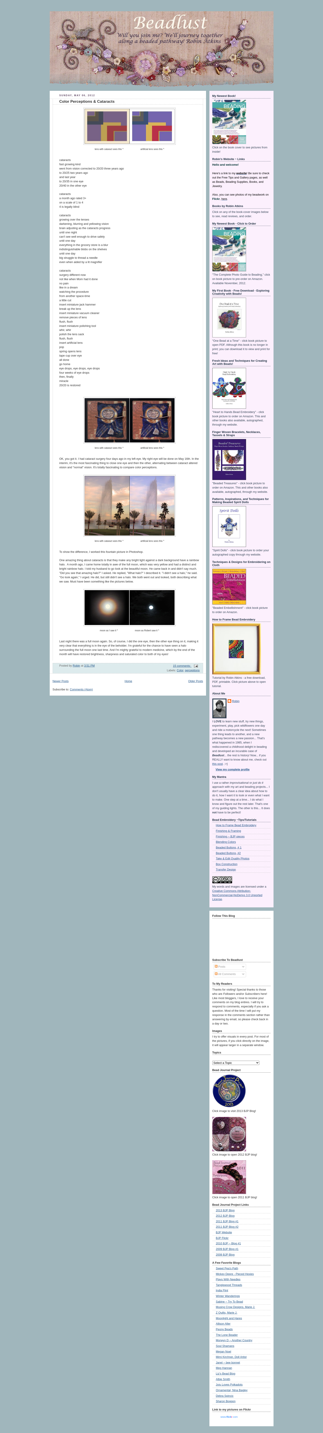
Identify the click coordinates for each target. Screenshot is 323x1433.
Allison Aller (223, 1323)
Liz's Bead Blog (226, 1373)
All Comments (225, 974)
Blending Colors (226, 842)
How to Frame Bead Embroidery (236, 825)
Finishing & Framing (228, 831)
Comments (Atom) (81, 689)
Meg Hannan (224, 1368)
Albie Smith (223, 1379)
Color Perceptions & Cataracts (87, 101)
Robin (236, 701)
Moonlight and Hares (229, 1318)
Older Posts (195, 681)
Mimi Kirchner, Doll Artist (231, 1357)
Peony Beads (224, 1329)
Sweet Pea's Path (227, 1268)
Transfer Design (226, 869)
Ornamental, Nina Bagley (232, 1390)
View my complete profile (233, 769)
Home (128, 681)
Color (180, 670)
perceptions (192, 670)
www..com (229, 1416)
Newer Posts (61, 681)
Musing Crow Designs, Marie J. (235, 1307)
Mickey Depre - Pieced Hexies (235, 1274)
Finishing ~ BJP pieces (230, 836)
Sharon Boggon (226, 1401)
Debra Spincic (225, 1395)
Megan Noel (223, 1351)
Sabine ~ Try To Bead (229, 1301)
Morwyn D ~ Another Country (234, 1340)
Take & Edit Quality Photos (232, 858)
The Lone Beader (227, 1335)
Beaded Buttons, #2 (228, 853)
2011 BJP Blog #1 (227, 1221)
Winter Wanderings (228, 1296)
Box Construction (227, 864)
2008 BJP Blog (225, 1254)
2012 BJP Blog (225, 1215)
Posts (220, 966)
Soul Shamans (225, 1346)
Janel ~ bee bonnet (228, 1362)
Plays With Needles (228, 1279)
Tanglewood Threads (229, 1285)
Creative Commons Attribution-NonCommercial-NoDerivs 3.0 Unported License (237, 895)
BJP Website (224, 1232)
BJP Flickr (222, 1238)
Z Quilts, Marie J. (226, 1312)
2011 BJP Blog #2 (227, 1226)
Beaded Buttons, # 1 (229, 847)
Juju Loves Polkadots (229, 1384)
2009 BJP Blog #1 (227, 1249)
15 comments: (182, 665)
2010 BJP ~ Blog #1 (228, 1243)
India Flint (222, 1290)
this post (217, 764)
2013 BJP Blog (225, 1210)
